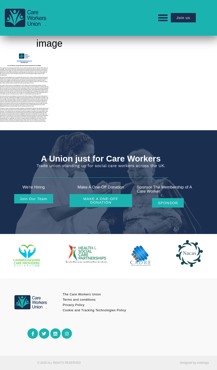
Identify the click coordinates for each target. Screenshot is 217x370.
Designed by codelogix (194, 362)
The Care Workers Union (82, 294)
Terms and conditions (79, 299)
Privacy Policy (74, 305)
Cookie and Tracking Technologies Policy (94, 310)
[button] (163, 18)
